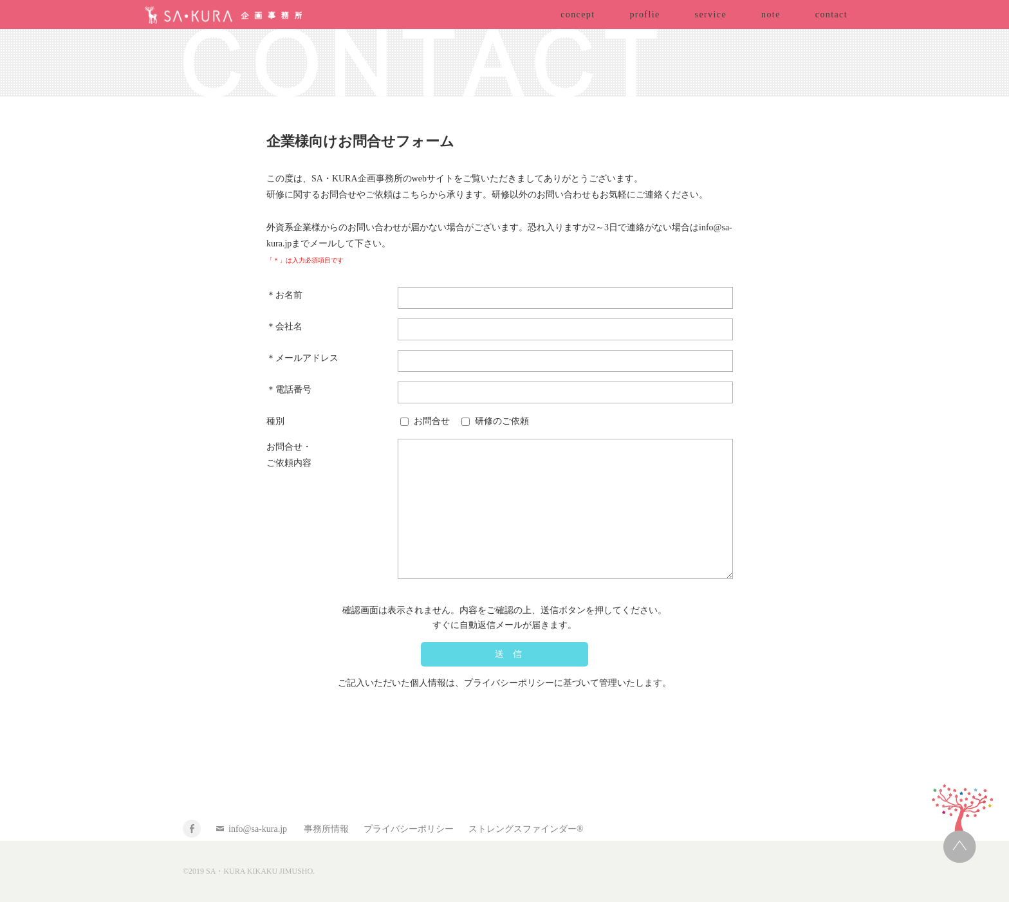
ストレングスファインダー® (526, 829)
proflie (644, 14)
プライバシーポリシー (409, 829)
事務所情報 (326, 829)
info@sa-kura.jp (257, 829)
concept (577, 14)
